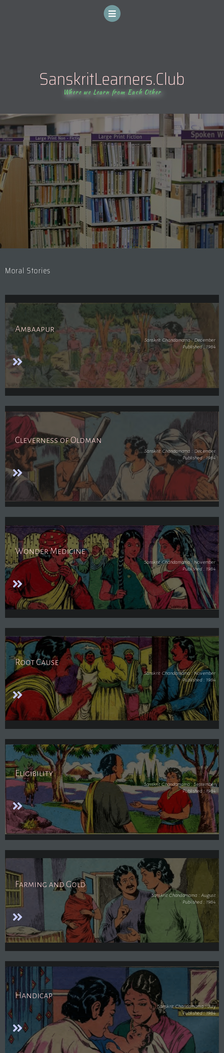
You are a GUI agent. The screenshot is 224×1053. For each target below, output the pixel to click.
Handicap (34, 995)
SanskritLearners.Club (112, 79)
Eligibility (34, 773)
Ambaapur (34, 329)
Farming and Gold (50, 884)
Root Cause (37, 662)
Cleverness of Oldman (58, 440)
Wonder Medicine (50, 551)
